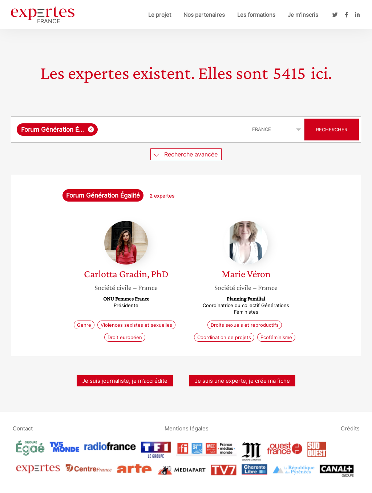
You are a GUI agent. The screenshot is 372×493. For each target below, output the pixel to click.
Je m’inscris (303, 14)
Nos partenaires (204, 14)
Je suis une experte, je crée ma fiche (242, 380)
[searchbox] (168, 129)
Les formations (256, 14)
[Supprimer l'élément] (91, 129)
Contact (23, 428)
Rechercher (331, 129)
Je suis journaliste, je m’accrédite (124, 380)
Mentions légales (187, 428)
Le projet (159, 14)
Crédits (350, 428)
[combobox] (127, 129)
